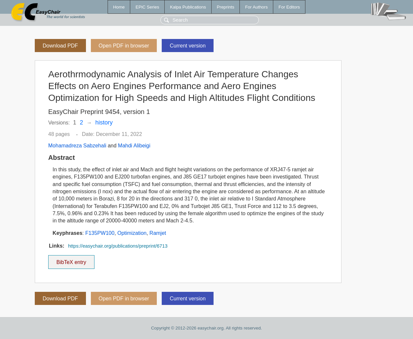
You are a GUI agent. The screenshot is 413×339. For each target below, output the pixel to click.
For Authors (256, 7)
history (104, 122)
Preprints (225, 7)
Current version (187, 45)
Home (119, 7)
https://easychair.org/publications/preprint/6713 (117, 246)
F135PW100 (99, 233)
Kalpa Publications (188, 7)
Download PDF (60, 45)
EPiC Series (147, 7)
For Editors (289, 7)
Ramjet (158, 233)
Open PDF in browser (124, 45)
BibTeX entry (71, 260)
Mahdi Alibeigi (134, 145)
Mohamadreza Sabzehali (77, 145)
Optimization (132, 233)
